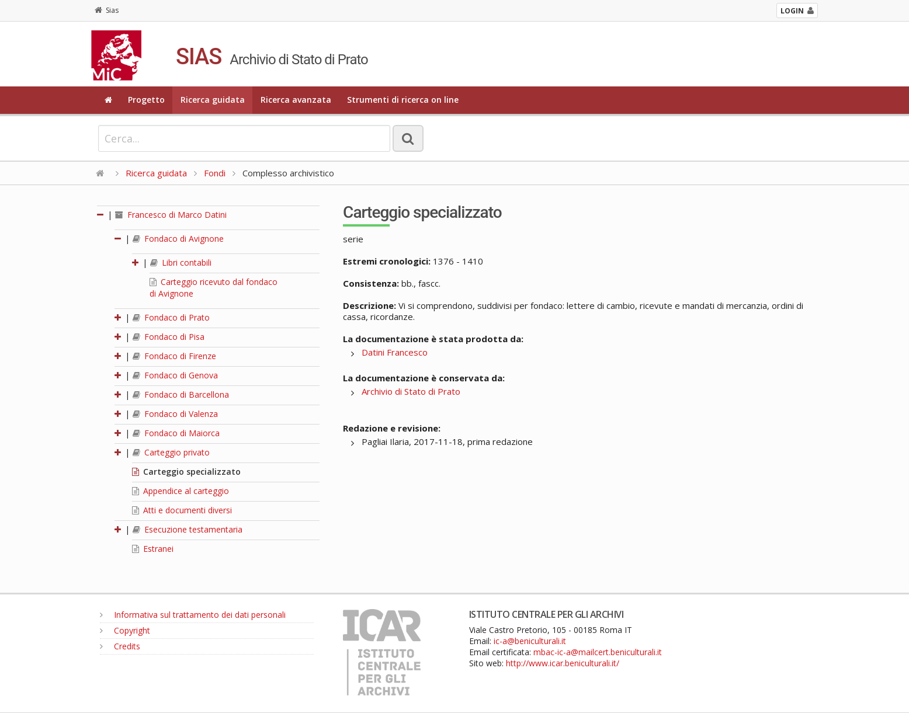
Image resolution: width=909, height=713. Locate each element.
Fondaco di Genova (175, 375)
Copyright (125, 630)
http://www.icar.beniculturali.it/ (562, 663)
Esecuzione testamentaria (187, 529)
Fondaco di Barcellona (181, 394)
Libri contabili (180, 262)
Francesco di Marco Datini (171, 214)
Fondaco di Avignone (178, 238)
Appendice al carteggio (180, 490)
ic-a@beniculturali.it (530, 640)
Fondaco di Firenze (174, 355)
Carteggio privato (171, 452)
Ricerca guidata (213, 99)
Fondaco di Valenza (175, 413)
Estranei (153, 548)
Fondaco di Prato (171, 317)
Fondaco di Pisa (168, 336)
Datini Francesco (395, 352)
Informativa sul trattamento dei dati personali (193, 614)
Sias (107, 10)
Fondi (214, 173)
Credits (120, 646)
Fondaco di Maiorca (176, 433)
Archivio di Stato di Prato (411, 391)
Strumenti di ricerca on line (403, 99)
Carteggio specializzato (186, 471)
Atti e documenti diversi (182, 510)
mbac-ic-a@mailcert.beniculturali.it (597, 652)
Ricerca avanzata (296, 99)
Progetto (146, 99)
